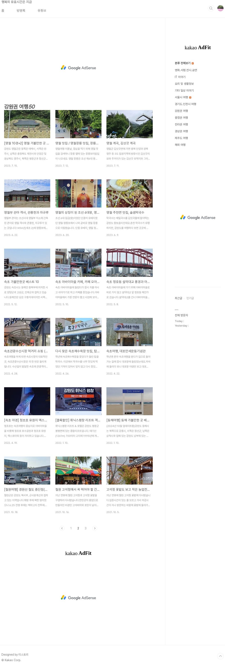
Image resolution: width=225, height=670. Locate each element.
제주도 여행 (181, 138)
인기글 (190, 298)
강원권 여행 (181, 110)
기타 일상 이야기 (184, 90)
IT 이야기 (180, 77)
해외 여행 (180, 144)
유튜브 (42, 11)
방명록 (21, 11)
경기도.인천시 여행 (185, 104)
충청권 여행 (181, 117)
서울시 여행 (183, 97)
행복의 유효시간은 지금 (16, 2)
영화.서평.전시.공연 (186, 70)
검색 (211, 8)
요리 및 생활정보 (184, 83)
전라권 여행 (181, 124)
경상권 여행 (181, 131)
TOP (220, 656)
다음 (94, 528)
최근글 (178, 298)
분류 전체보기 (184, 63)
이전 (62, 528)
